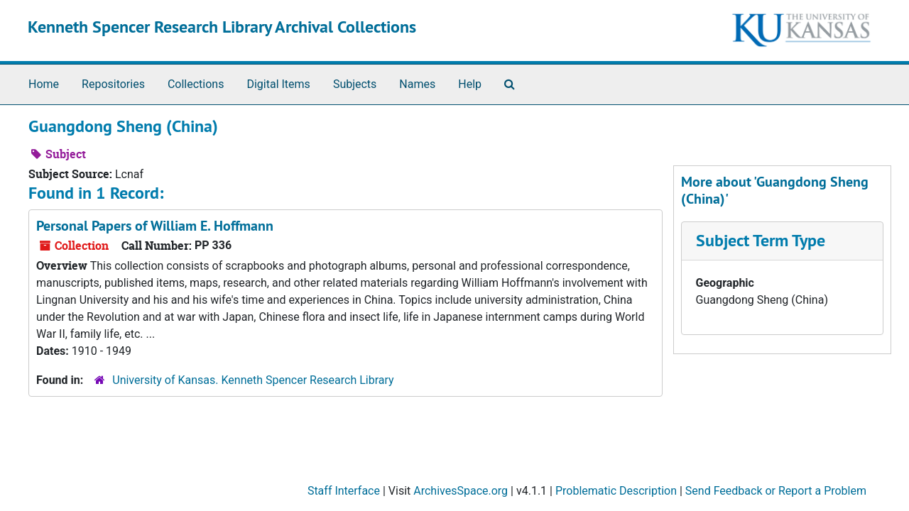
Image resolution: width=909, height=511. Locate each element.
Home (43, 84)
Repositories (113, 84)
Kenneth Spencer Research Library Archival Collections (222, 27)
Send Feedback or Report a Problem (775, 491)
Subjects (354, 84)
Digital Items (278, 84)
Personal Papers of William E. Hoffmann (154, 225)
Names (417, 84)
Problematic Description (616, 491)
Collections (196, 84)
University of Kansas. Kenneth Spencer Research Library (252, 380)
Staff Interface (343, 491)
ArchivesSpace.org (460, 491)
